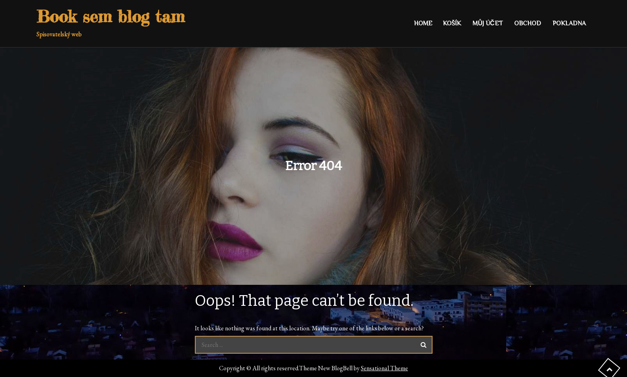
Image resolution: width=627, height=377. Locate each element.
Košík (452, 23)
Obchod (527, 23)
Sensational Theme (384, 368)
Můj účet (487, 23)
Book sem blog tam (110, 16)
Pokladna (569, 23)
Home (423, 23)
